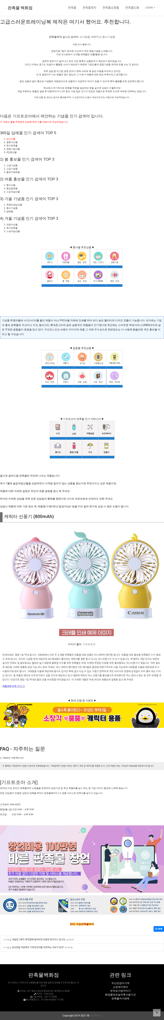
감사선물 (10, 139)
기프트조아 (89, 644)
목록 (158, 929)
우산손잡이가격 (120, 983)
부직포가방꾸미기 (120, 990)
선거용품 (85, 36)
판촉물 (72, 8)
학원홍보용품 (52, 329)
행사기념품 (108, 36)
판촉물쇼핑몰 (111, 8)
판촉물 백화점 (20, 8)
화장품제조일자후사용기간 (120, 994)
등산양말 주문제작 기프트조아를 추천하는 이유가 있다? (38, 947)
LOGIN (149, 7)
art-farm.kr (95, 1015)
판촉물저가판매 (120, 998)
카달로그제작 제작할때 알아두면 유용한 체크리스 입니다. (39, 939)
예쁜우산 (96, 36)
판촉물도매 (132, 8)
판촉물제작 (89, 8)
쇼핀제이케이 (120, 986)
